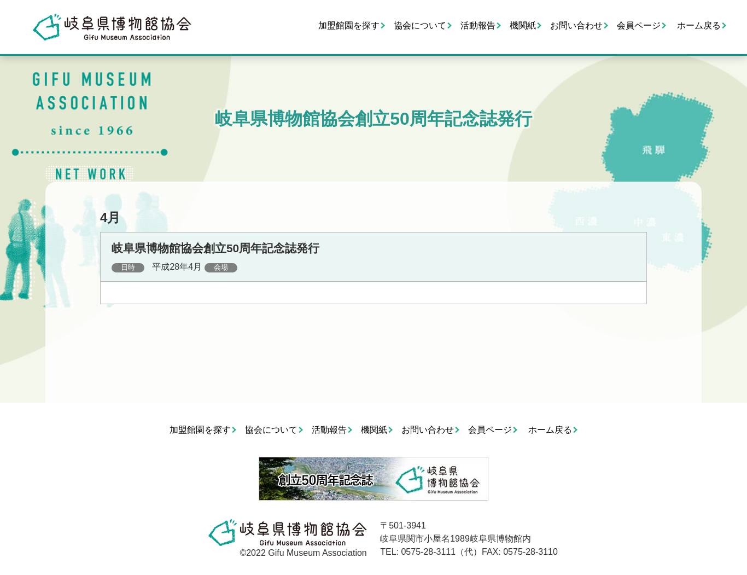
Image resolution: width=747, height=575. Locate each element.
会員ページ (639, 25)
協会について (420, 25)
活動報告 (477, 25)
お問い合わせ (576, 25)
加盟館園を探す (349, 25)
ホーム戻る (699, 25)
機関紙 (523, 25)
